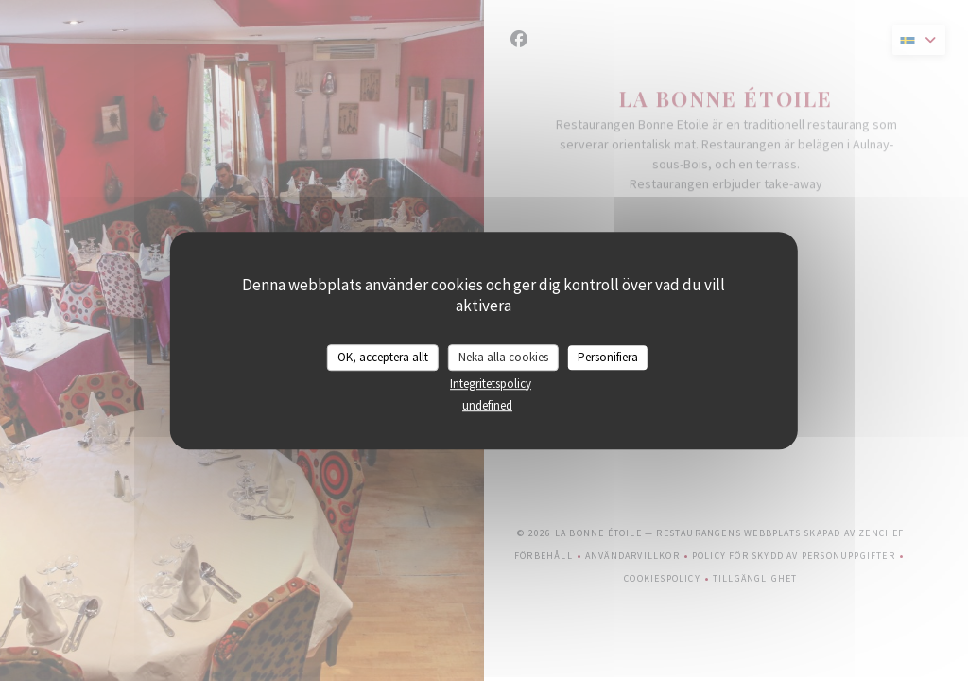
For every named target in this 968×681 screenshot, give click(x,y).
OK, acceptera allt (382, 357)
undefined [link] (487, 405)
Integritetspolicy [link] (490, 383)
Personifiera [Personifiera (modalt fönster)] (608, 357)
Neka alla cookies (503, 357)
